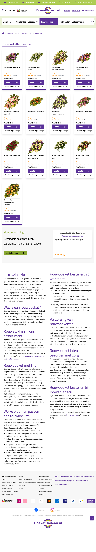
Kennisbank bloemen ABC (64, 476)
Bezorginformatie (7, 488)
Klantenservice (81, 480)
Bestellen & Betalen (7, 485)
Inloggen (67, 10)
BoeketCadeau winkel (45, 485)
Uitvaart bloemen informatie (10, 491)
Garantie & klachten (7, 494)
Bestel (12, 82)
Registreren (76, 10)
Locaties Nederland (44, 482)
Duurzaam (22, 485)
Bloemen (10, 33)
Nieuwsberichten (61, 485)
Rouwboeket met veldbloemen (72, 236)
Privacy (21, 488)
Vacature (41, 494)
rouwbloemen (27, 356)
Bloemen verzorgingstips (63, 480)
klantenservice (72, 415)
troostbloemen (12, 358)
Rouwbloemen (22, 33)
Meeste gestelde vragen (9, 482)
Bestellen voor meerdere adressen (29, 482)
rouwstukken (39, 356)
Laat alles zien (15, 253)
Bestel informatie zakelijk (26, 479)
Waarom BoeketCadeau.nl (46, 479)
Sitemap (41, 488)
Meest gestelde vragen (84, 476)
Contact (4, 479)
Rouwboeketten (36, 33)
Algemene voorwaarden (46, 491)
